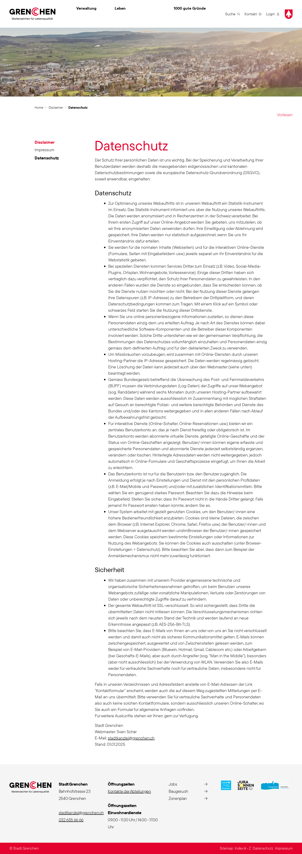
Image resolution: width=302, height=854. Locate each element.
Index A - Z (243, 848)
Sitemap (226, 848)
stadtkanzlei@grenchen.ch (131, 738)
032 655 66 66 (71, 819)
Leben (120, 8)
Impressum (44, 149)
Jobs (173, 784)
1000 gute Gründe (190, 8)
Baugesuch (178, 791)
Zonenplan (178, 798)
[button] (232, 13)
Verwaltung (86, 8)
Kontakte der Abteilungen (129, 791)
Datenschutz (47, 158)
